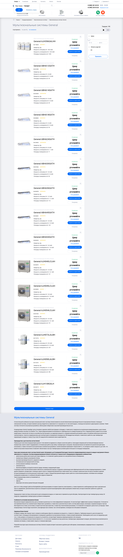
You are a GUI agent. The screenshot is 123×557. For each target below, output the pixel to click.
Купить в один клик (74, 51)
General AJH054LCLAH (44, 310)
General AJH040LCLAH (44, 261)
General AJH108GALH (44, 383)
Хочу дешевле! (75, 48)
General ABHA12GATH (44, 65)
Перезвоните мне (104, 7)
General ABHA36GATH (44, 188)
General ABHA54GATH (44, 237)
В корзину (74, 55)
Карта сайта (43, 544)
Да (19, 10)
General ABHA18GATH (44, 114)
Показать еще (49, 408)
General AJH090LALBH (44, 359)
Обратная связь (44, 538)
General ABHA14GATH (44, 90)
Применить (98, 56)
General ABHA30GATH (44, 163)
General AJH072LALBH (44, 334)
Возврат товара (44, 541)
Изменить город (31, 10)
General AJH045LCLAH (44, 285)
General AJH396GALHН (45, 41)
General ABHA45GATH (44, 212)
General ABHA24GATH (44, 139)
